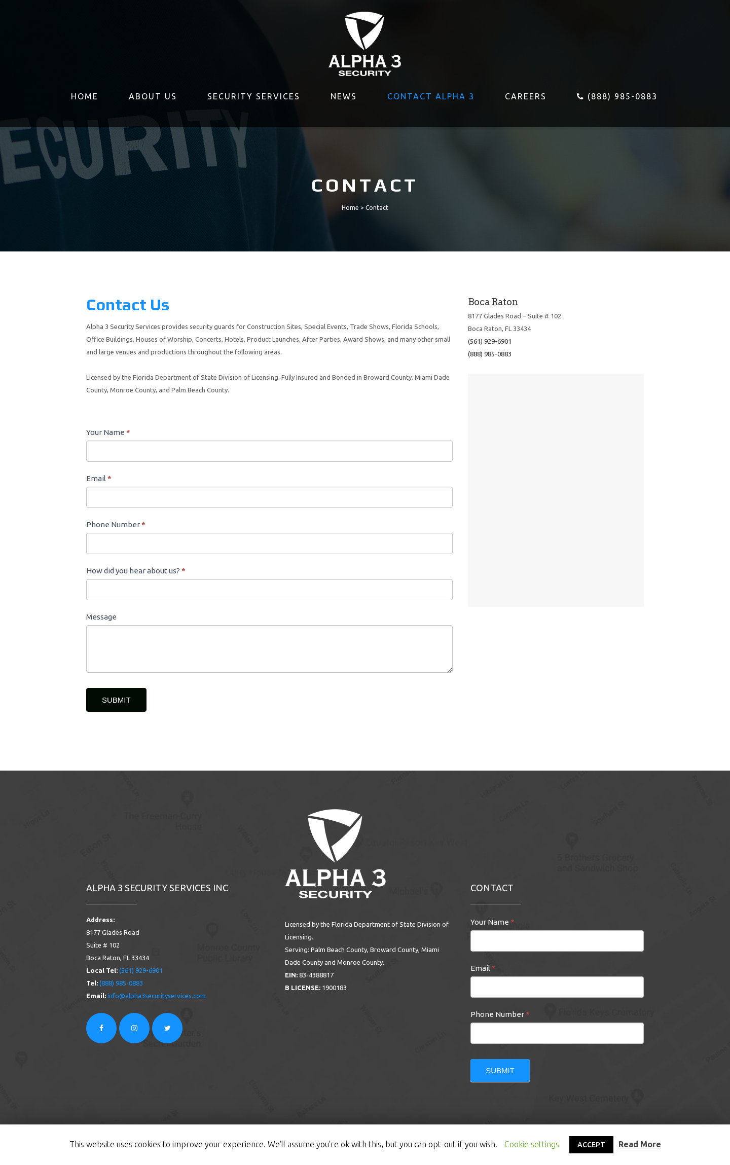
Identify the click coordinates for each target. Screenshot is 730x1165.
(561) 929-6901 (490, 341)
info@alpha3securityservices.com (156, 995)
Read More (639, 1144)
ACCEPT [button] (591, 1145)
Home (350, 207)
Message (101, 616)
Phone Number (115, 524)
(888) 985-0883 (490, 353)
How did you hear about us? (136, 570)
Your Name (108, 432)
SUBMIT (116, 700)
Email (99, 478)
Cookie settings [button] (531, 1144)
